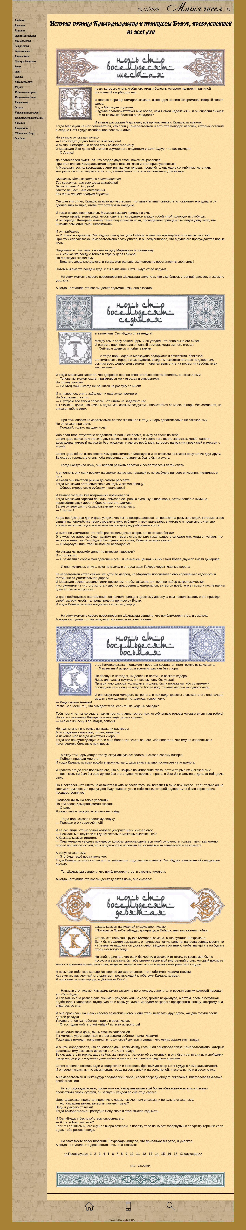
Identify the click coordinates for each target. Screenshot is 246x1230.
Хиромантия (22, 51)
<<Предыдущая (76, 1153)
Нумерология (23, 40)
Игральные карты (26, 92)
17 (176, 1153)
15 (163, 1153)
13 (151, 1153)
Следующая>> (191, 1153)
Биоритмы (21, 102)
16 (169, 1153)
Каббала (20, 122)
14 (157, 1153)
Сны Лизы (20, 138)
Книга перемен (23, 81)
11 (138, 1153)
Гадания (20, 30)
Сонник (19, 76)
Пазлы (19, 87)
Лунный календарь (26, 35)
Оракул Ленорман (25, 61)
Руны (18, 66)
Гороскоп (20, 25)
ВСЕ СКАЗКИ (140, 1166)
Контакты (21, 128)
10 (132, 1153)
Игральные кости (25, 97)
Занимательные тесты (29, 117)
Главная (19, 20)
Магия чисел (194, 7)
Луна (17, 71)
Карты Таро (22, 56)
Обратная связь (24, 133)
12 (144, 1153)
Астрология (22, 46)
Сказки (19, 107)
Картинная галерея (26, 112)
